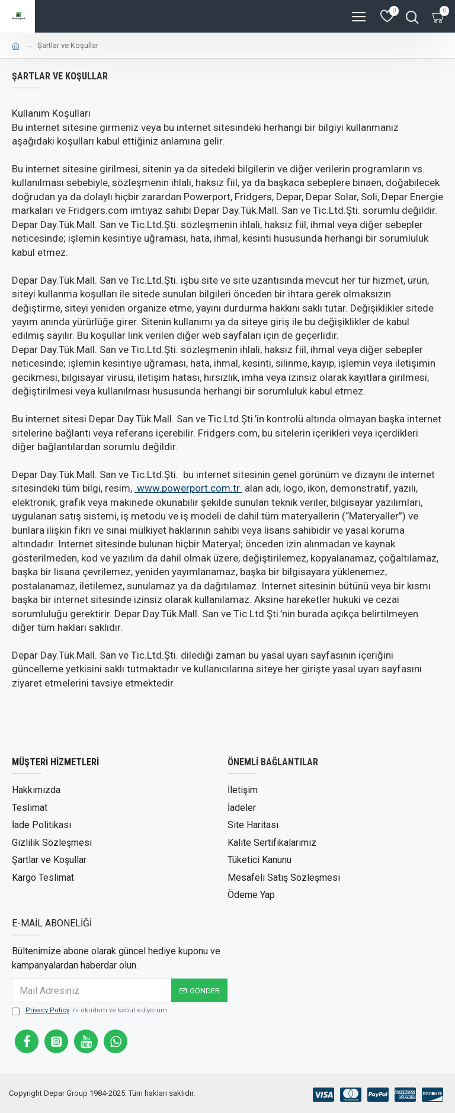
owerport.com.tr (189, 488)
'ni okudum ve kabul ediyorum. (90, 1009)
